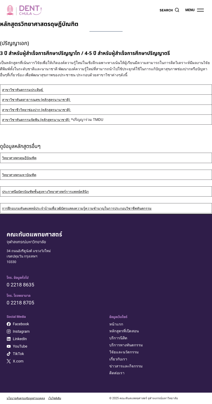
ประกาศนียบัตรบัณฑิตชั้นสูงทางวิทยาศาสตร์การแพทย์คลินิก (50, 191)
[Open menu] (194, 10)
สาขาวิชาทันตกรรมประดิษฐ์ (25, 89)
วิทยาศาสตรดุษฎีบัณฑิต (21, 158)
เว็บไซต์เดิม (58, 398)
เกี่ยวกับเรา (118, 359)
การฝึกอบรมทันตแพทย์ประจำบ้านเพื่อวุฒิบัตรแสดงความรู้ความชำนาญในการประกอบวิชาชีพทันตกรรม (85, 208)
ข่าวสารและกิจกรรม (126, 366)
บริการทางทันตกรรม (126, 345)
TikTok (18, 355)
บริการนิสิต (118, 339)
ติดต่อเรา (116, 373)
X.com (18, 362)
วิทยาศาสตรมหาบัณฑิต (21, 175)
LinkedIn (20, 340)
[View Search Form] (169, 10)
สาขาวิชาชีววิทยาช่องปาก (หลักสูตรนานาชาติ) (40, 109)
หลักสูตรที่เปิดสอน (124, 332)
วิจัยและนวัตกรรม (124, 352)
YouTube (20, 347)
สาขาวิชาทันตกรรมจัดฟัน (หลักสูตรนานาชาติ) (40, 119)
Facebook (21, 325)
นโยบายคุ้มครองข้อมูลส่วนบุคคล (27, 398)
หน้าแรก (116, 325)
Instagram (21, 332)
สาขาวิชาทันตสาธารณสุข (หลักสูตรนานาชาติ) (40, 99)
